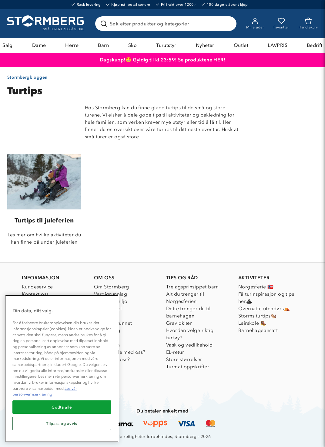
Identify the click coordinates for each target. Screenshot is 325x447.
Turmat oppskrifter (187, 367)
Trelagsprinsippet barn (192, 287)
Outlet (241, 45)
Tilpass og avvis (61, 423)
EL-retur (175, 352)
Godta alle (62, 407)
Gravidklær (179, 323)
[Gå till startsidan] (46, 23)
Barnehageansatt (258, 330)
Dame (39, 45)
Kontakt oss (35, 294)
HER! (219, 60)
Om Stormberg (111, 287)
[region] (62, 368)
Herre (72, 45)
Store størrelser (184, 359)
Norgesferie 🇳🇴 (255, 287)
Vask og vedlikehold (189, 345)
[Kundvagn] (308, 23)
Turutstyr (166, 45)
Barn (103, 45)
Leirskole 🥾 (252, 323)
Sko (132, 45)
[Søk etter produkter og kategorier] (167, 23)
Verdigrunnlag (110, 294)
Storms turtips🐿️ (257, 316)
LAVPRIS (277, 45)
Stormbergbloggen (27, 77)
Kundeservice (37, 287)
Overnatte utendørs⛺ (264, 308)
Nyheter (205, 45)
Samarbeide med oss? (120, 352)
